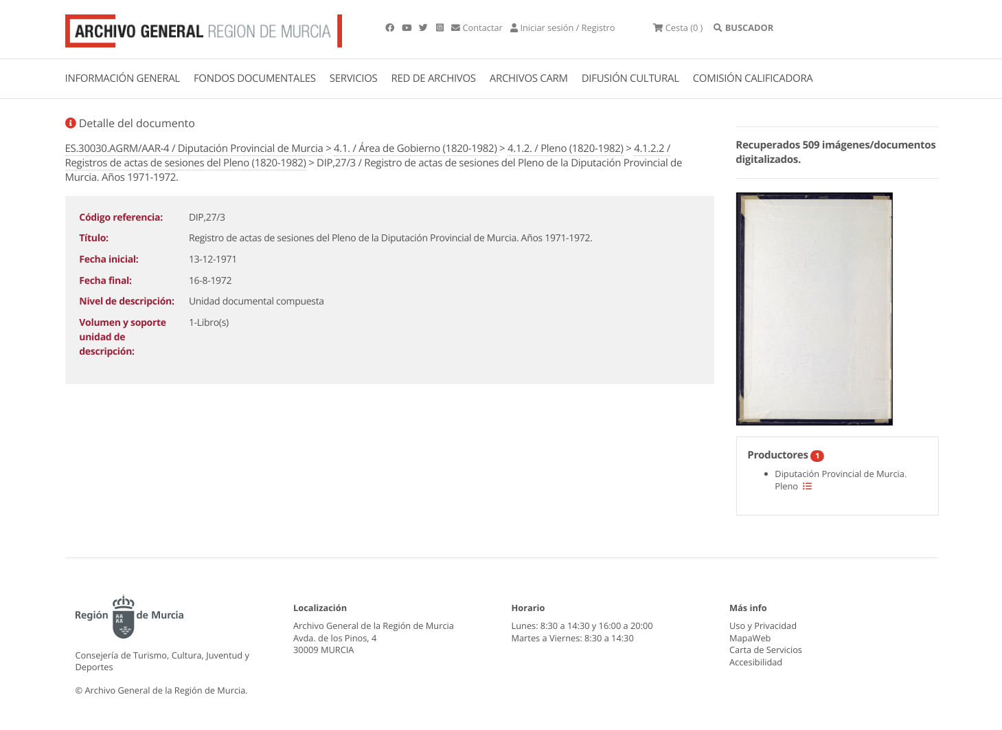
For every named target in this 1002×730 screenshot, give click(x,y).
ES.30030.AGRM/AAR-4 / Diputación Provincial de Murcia (194, 148)
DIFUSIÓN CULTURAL (630, 78)
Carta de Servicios (765, 649)
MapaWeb (750, 638)
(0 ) (678, 27)
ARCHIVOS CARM (529, 78)
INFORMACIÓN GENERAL (122, 78)
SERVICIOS (354, 78)
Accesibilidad (755, 662)
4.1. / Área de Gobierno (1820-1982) (415, 148)
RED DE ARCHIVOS (433, 78)
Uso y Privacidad (763, 625)
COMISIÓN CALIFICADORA (753, 78)
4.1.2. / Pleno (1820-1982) (566, 148)
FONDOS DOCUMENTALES (255, 78)
